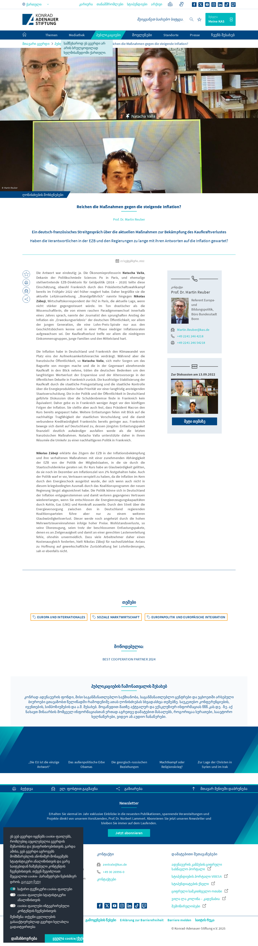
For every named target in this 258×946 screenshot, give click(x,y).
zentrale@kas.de (112, 864)
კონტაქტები (106, 879)
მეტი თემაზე (194, 421)
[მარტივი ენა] (170, 4)
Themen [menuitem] (51, 35)
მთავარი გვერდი (35, 44)
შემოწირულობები (189, 906)
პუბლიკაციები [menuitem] (108, 35)
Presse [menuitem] (195, 35)
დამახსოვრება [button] (24, 938)
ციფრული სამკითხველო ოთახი (200, 891)
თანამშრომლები (110, 4)
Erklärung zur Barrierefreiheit (142, 920)
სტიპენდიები (137, 4)
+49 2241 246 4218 (187, 336)
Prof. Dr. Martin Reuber (129, 219)
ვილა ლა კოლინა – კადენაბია (199, 899)
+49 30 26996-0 (110, 872)
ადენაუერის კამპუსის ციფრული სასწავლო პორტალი (197, 866)
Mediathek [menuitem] (77, 35)
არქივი (156, 4)
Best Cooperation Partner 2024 (129, 659)
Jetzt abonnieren (129, 833)
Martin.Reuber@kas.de (190, 330)
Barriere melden (179, 920)
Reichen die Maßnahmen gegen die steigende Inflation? (148, 44)
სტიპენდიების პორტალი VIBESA (200, 876)
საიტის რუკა (204, 920)
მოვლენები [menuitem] (142, 35)
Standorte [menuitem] (170, 35)
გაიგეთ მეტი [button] (31, 881)
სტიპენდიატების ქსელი (193, 884)
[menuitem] (28, 35)
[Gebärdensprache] (181, 4)
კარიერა (86, 4)
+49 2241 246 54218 (188, 342)
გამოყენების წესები (100, 920)
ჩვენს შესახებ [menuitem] (223, 35)
